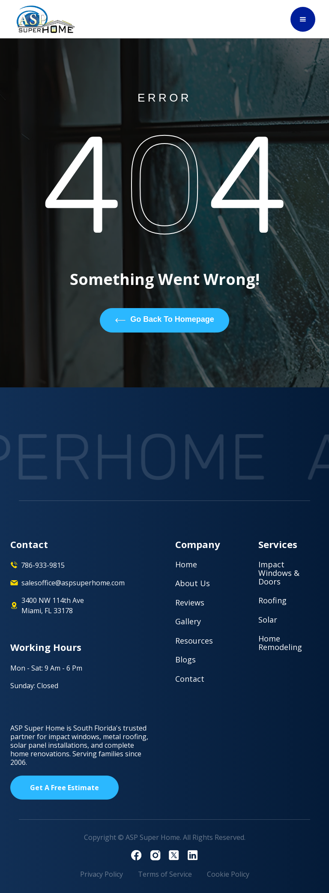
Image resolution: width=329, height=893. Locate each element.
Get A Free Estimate (64, 787)
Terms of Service (165, 874)
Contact (189, 678)
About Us (192, 583)
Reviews (189, 602)
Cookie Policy (228, 874)
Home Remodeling (280, 642)
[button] (302, 19)
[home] (46, 19)
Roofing (272, 600)
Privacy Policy (101, 874)
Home (186, 564)
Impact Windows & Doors (278, 573)
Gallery (188, 621)
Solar (267, 619)
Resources (194, 640)
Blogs (185, 659)
